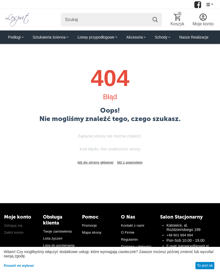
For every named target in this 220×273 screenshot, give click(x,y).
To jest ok (205, 265)
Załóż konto (13, 232)
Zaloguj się (13, 225)
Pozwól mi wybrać (19, 266)
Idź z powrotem (130, 162)
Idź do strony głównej (95, 162)
